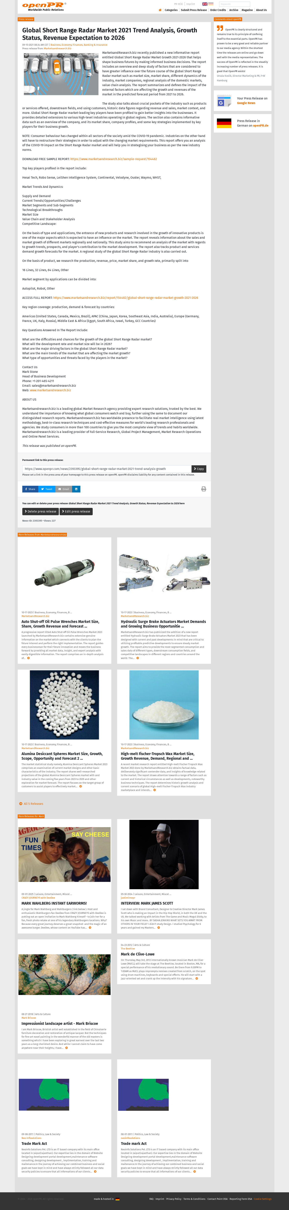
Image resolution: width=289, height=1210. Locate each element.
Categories (171, 10)
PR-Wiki (178, 4)
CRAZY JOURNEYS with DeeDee (38, 897)
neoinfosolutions (130, 1138)
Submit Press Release (194, 10)
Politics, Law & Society (48, 1134)
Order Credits (218, 10)
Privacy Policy (173, 1198)
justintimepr (128, 897)
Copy (199, 469)
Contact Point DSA (217, 1198)
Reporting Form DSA (241, 1198)
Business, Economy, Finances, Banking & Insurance (79, 44)
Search (258, 4)
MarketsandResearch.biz (35, 616)
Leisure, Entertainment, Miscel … (53, 894)
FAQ (151, 1198)
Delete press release (40, 511)
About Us (261, 10)
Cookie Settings (263, 1198)
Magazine (247, 10)
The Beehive (128, 948)
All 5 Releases (30, 804)
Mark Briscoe (29, 1017)
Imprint (190, 4)
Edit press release (76, 511)
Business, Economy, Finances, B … (53, 612)
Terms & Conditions (194, 1198)
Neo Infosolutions (31, 1138)
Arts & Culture (43, 1014)
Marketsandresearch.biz (57, 48)
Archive (233, 10)
